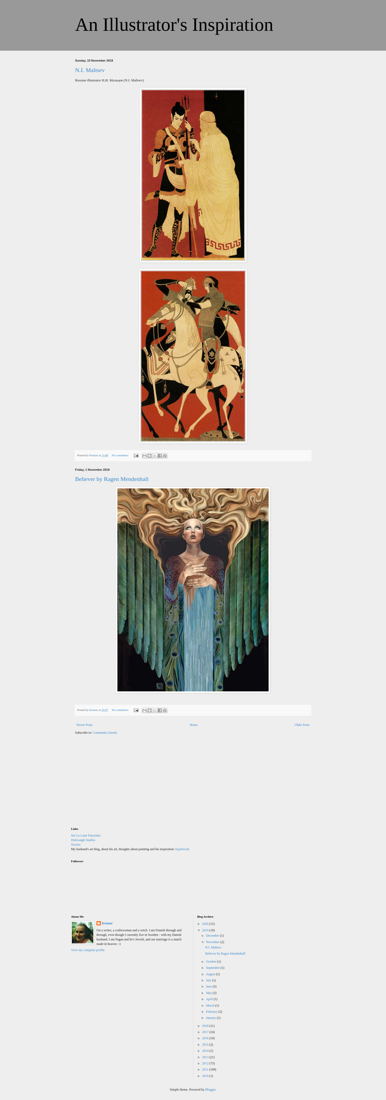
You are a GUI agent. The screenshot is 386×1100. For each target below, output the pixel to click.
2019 (205, 930)
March (210, 1005)
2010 (205, 1076)
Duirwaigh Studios (83, 840)
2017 (205, 1032)
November (213, 942)
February (212, 1012)
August (211, 974)
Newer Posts (84, 725)
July (209, 980)
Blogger (210, 1089)
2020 (205, 924)
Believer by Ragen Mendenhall (112, 479)
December (213, 935)
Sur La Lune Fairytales (86, 835)
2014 (205, 1051)
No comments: (120, 455)
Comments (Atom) (105, 732)
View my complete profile (88, 950)
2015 (205, 1044)
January (211, 1018)
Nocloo (75, 844)
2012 (205, 1063)
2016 (205, 1038)
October (211, 961)
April (209, 999)
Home (194, 725)
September (213, 968)
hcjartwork (182, 849)
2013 (205, 1057)
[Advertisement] (111, 784)
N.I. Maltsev (90, 70)
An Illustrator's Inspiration (174, 24)
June (209, 986)
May (209, 993)
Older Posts (302, 725)
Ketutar (107, 923)
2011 (205, 1069)
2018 (205, 1026)
